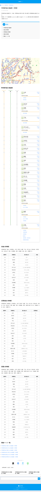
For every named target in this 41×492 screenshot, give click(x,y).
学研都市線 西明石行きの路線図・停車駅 (9, 458)
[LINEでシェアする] (28, 465)
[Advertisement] (20, 48)
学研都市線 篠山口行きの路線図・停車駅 (9, 456)
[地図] (38, 93)
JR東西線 (24, 235)
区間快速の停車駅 (7, 31)
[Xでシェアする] (13, 465)
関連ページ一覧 (7, 36)
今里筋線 (24, 222)
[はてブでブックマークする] (23, 465)
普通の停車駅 (6, 34)
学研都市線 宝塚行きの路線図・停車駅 (9, 451)
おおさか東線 (25, 208)
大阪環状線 (25, 233)
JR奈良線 (24, 99)
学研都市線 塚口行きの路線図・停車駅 (9, 449)
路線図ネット (21, 1)
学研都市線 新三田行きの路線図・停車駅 (9, 453)
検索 (39, 480)
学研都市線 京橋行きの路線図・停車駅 (9, 447)
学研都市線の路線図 (7, 27)
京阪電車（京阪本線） (27, 239)
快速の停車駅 (6, 29)
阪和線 (24, 237)
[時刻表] (38, 92)
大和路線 (24, 97)
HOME (20, 487)
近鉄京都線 (25, 113)
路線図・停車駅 (10, 469)
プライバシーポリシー (20, 489)
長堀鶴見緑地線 (26, 241)
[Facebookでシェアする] (18, 465)
